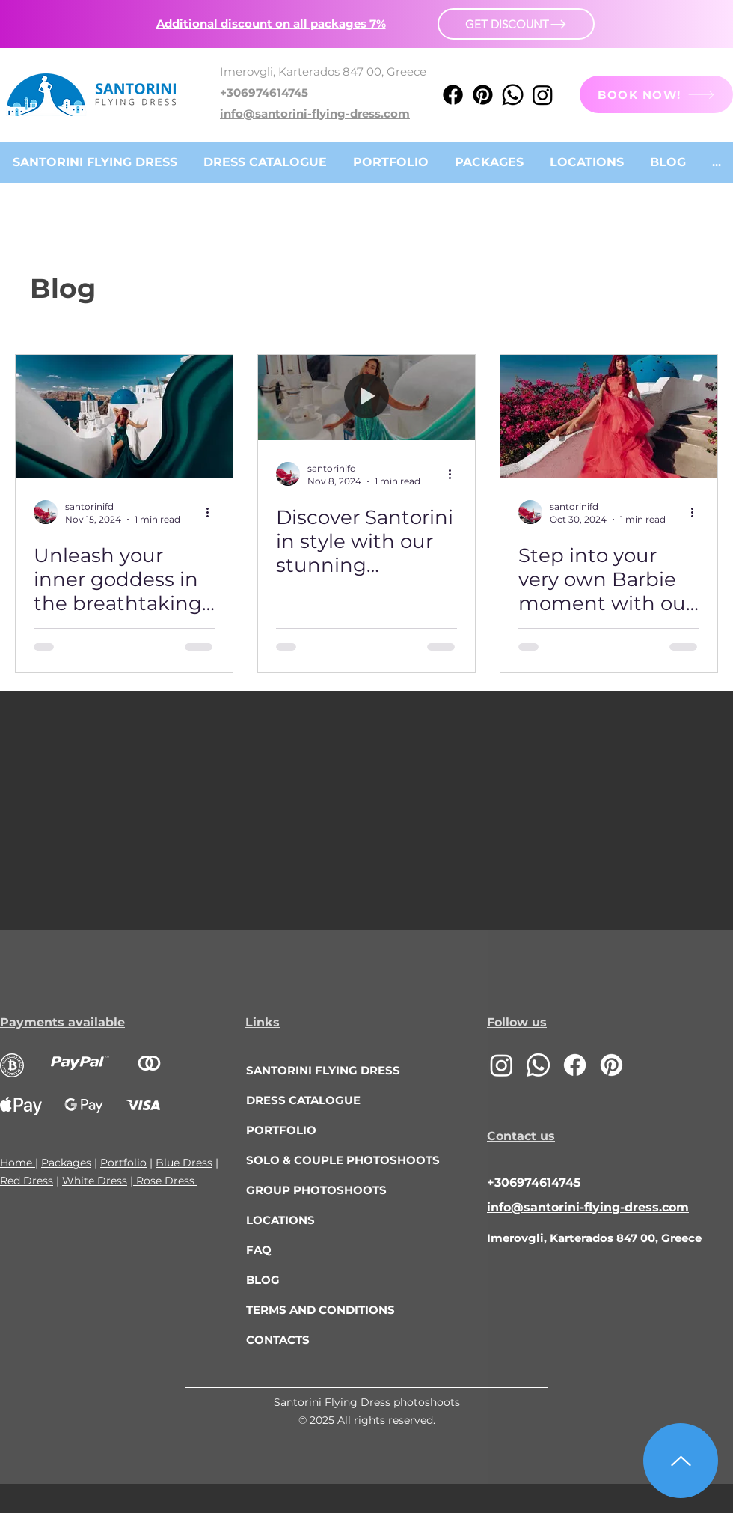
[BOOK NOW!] (656, 94)
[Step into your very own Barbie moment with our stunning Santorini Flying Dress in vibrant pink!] (608, 416)
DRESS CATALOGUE (303, 1100)
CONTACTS (278, 1340)
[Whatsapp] (513, 95)
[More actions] (212, 512)
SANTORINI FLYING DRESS (323, 1070)
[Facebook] (453, 95)
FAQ (259, 1250)
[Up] (680, 1460)
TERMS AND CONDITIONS (320, 1310)
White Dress (94, 1180)
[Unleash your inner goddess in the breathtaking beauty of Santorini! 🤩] (124, 416)
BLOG (263, 1280)
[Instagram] (543, 95)
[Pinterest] (483, 95)
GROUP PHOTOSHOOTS (316, 1190)
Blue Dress (184, 1162)
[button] (271, 23)
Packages (66, 1162)
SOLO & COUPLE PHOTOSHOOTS (332, 1160)
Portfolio (123, 1162)
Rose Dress (165, 1180)
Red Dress (26, 1180)
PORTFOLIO (281, 1130)
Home (17, 1162)
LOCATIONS (280, 1220)
